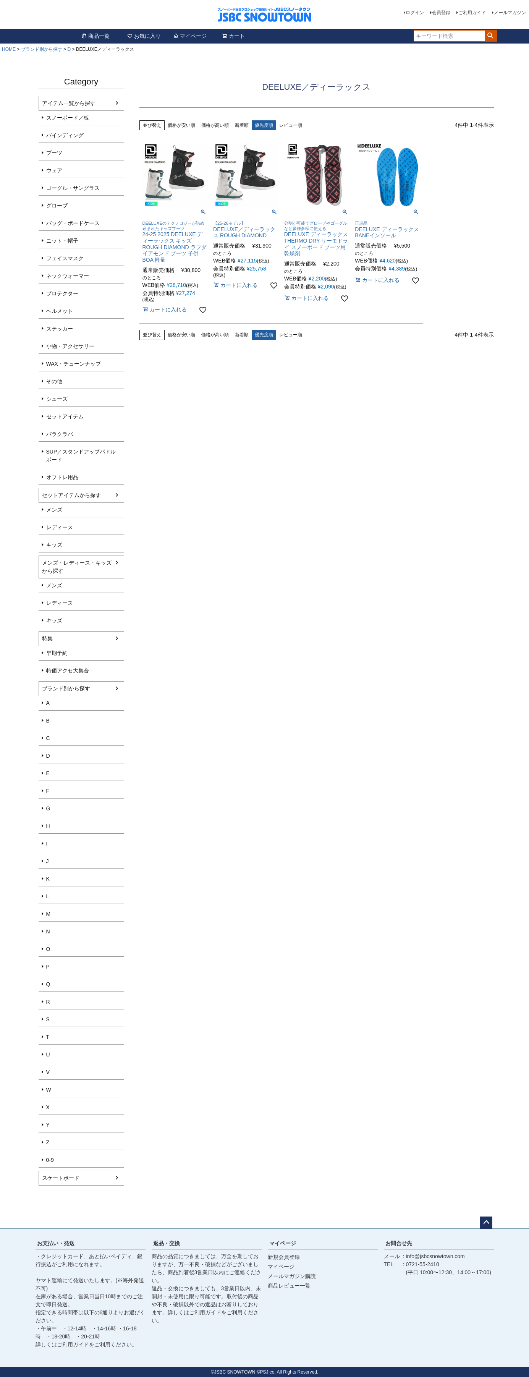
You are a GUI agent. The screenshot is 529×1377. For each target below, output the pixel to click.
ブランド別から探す (41, 49)
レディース (59, 527)
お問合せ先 (398, 1243)
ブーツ (54, 153)
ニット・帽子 (62, 241)
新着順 (242, 125)
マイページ (190, 36)
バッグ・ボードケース (73, 223)
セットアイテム (65, 416)
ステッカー (59, 329)
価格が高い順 (215, 125)
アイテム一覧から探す (68, 103)
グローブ (57, 205)
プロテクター (62, 293)
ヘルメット (59, 311)
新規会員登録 (284, 1257)
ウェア (54, 170)
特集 (47, 638)
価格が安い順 (181, 125)
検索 (491, 36)
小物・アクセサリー (70, 346)
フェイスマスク (65, 258)
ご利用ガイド (472, 12)
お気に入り (144, 36)
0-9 (50, 1160)
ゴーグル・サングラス (73, 188)
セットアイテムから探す (71, 495)
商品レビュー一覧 (289, 1286)
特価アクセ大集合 (67, 670)
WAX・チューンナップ (73, 364)
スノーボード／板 (67, 118)
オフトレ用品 (62, 477)
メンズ (54, 510)
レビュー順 (290, 125)
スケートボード (60, 1178)
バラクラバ (59, 434)
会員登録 (441, 12)
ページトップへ (486, 1223)
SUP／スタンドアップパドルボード (81, 456)
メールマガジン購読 (292, 1276)
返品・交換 (166, 1243)
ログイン (415, 12)
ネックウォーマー (67, 276)
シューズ (57, 399)
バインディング (65, 135)
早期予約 (57, 653)
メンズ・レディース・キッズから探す (77, 567)
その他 (54, 381)
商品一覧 (95, 36)
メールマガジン (510, 12)
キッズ (54, 545)
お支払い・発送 (55, 1243)
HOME (9, 49)
